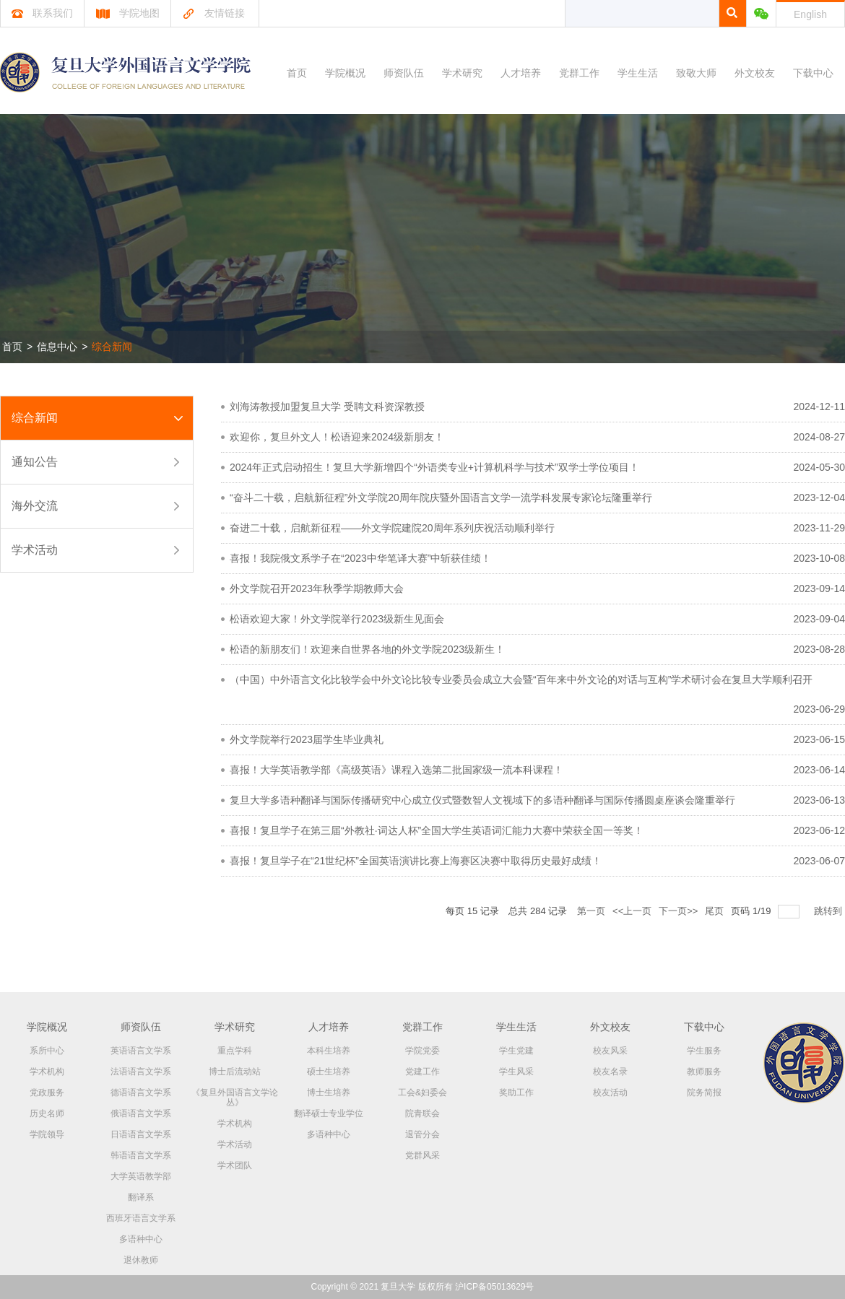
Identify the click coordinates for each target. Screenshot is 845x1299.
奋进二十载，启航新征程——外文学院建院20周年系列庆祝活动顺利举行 (392, 528)
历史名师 (47, 1113)
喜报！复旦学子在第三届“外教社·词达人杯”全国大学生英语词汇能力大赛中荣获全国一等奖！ (437, 830)
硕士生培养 (328, 1071)
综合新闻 (112, 346)
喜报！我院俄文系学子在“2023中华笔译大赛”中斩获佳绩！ (360, 558)
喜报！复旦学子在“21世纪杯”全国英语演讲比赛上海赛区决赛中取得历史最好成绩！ (416, 860)
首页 (297, 73)
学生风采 (516, 1071)
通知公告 (35, 462)
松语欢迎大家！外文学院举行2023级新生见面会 (337, 619)
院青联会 (422, 1113)
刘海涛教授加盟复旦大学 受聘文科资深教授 (327, 406)
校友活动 (610, 1092)
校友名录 (610, 1071)
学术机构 (47, 1071)
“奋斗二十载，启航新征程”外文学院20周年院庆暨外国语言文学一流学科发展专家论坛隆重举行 (441, 497)
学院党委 (422, 1051)
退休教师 (141, 1260)
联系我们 (42, 13)
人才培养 (520, 73)
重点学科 (234, 1051)
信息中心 (57, 346)
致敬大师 (696, 73)
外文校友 (754, 73)
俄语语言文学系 (140, 1113)
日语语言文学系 (140, 1134)
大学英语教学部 (140, 1176)
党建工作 (422, 1071)
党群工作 (579, 73)
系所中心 (47, 1051)
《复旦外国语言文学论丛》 (234, 1097)
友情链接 (213, 13)
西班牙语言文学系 (141, 1218)
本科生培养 (328, 1051)
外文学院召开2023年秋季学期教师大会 (317, 588)
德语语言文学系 (140, 1092)
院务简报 (704, 1092)
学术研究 (462, 73)
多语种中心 (140, 1239)
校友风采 (610, 1051)
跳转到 (829, 910)
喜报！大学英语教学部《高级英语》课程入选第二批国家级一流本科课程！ (396, 770)
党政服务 (47, 1092)
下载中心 (813, 73)
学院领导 (47, 1134)
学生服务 (704, 1051)
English (810, 14)
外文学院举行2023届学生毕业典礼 (307, 739)
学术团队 (234, 1165)
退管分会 (422, 1134)
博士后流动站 (235, 1071)
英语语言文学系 (140, 1051)
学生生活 (638, 73)
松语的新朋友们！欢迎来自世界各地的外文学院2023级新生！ (367, 649)
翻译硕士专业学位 (328, 1113)
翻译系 (141, 1197)
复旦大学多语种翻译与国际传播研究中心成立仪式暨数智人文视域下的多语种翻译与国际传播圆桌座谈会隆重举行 (482, 800)
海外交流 (35, 506)
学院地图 (127, 13)
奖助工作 (516, 1092)
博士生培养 (328, 1092)
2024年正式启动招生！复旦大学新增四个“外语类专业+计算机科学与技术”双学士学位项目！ (434, 467)
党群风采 (422, 1155)
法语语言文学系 (140, 1071)
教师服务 (704, 1071)
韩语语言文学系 (140, 1155)
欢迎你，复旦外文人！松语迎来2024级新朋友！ (337, 437)
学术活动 (35, 550)
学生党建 (516, 1051)
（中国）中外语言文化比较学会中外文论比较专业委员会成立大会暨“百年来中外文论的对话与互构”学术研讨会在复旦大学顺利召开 (521, 679)
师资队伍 (404, 73)
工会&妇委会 (422, 1092)
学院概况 (345, 73)
